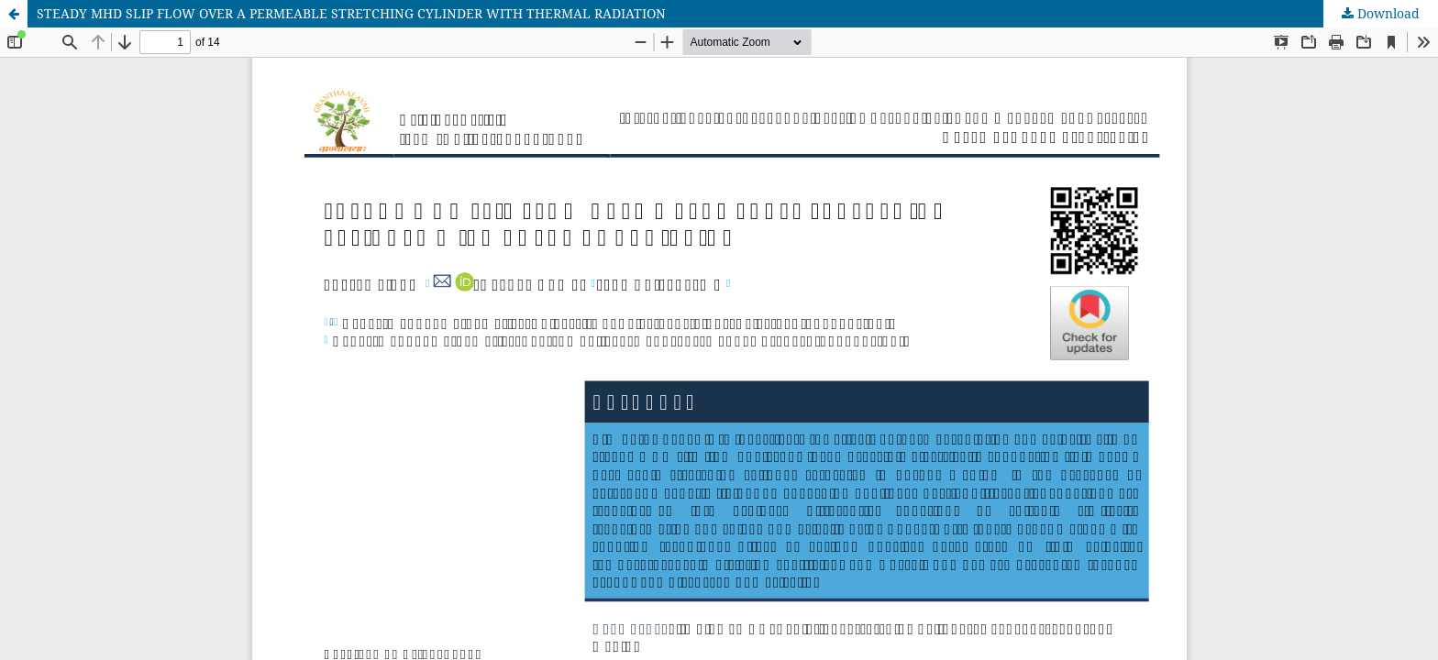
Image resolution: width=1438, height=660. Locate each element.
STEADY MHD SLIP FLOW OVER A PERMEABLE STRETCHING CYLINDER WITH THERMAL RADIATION (351, 13)
